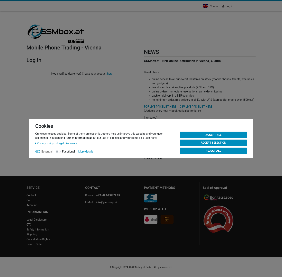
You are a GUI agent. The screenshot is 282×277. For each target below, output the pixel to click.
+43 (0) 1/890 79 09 (108, 195)
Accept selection (213, 142)
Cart (29, 200)
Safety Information (37, 229)
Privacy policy (44, 143)
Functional (68, 151)
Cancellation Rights (38, 239)
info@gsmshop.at (106, 202)
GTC (29, 224)
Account (31, 205)
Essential (47, 151)
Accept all (213, 134)
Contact (215, 6)
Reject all (213, 150)
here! (110, 73)
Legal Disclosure (36, 219)
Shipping (31, 234)
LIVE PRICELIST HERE (160, 106)
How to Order (34, 244)
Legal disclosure (66, 143)
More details (85, 151)
